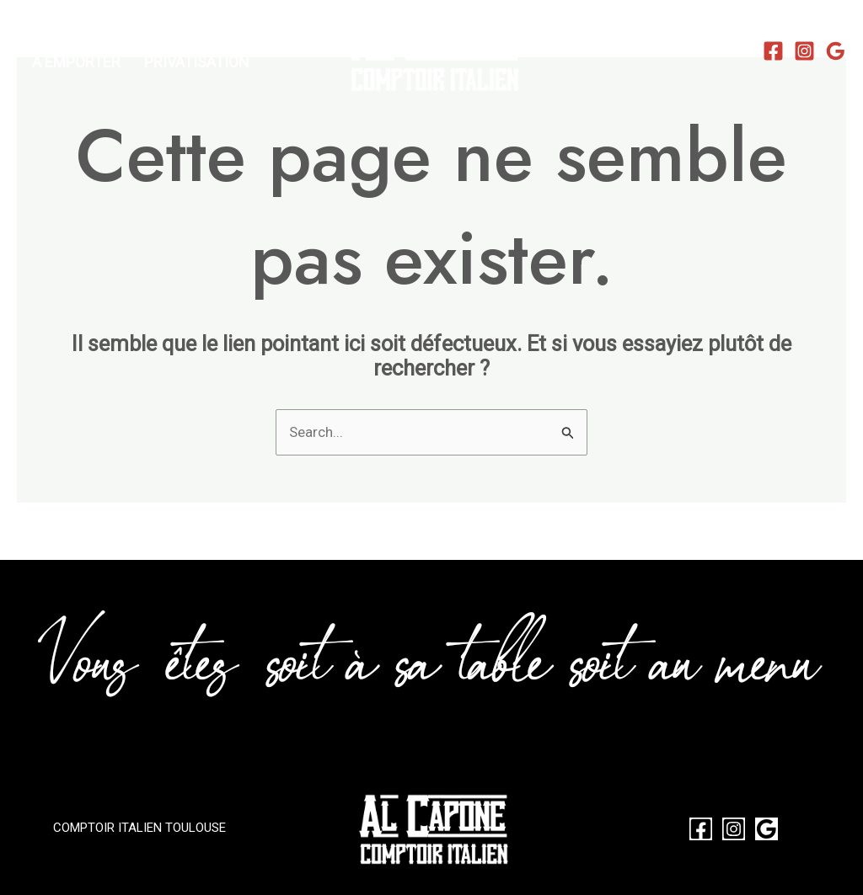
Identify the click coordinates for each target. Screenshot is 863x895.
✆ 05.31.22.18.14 (674, 49)
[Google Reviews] (835, 50)
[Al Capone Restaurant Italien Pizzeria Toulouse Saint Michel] (432, 48)
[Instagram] (804, 50)
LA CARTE (194, 36)
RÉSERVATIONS (84, 36)
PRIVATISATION (196, 62)
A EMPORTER (76, 62)
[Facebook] (773, 50)
